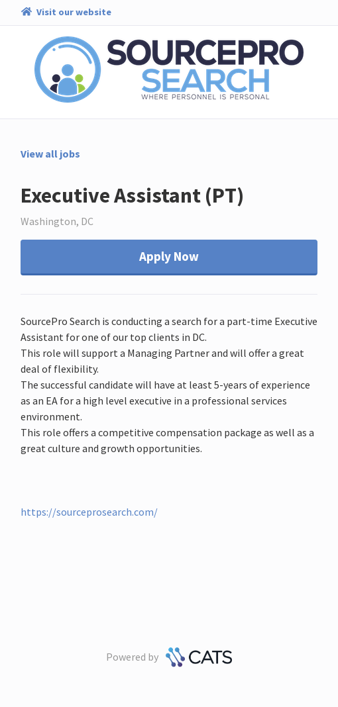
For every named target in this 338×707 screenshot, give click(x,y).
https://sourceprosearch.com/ (89, 511)
